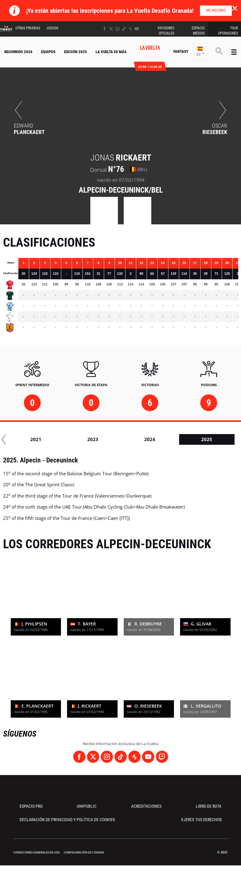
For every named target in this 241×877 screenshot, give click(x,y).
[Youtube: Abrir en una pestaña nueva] (137, 29)
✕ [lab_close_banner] (234, 8)
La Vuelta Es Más (111, 51)
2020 (200, 439)
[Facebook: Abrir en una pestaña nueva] (104, 29)
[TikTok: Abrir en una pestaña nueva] (124, 29)
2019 (143, 439)
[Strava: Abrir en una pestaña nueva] (130, 29)
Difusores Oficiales (166, 30)
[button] (200, 51)
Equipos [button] (48, 51)
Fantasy (180, 51)
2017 (29, 439)
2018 (86, 439)
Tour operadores (228, 30)
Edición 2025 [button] (75, 51)
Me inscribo (216, 10)
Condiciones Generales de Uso (36, 852)
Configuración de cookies (84, 852)
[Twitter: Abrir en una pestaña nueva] (111, 29)
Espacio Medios (198, 30)
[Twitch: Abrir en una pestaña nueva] (162, 757)
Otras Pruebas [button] (27, 28)
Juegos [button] (52, 28)
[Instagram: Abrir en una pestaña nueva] (117, 29)
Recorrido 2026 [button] (18, 51)
